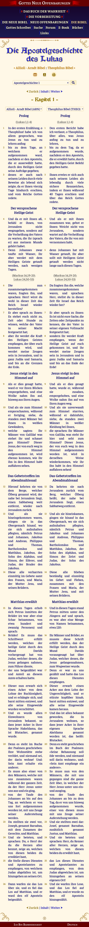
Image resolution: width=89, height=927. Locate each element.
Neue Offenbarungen (49, 22)
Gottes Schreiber (18, 27)
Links (44, 33)
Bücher (77, 27)
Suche (38, 27)
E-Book (63, 27)
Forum (51, 27)
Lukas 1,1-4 (24, 122)
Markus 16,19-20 (24, 275)
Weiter (57, 91)
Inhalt (45, 91)
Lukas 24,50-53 (23, 279)
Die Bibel (79, 22)
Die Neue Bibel (15, 22)
